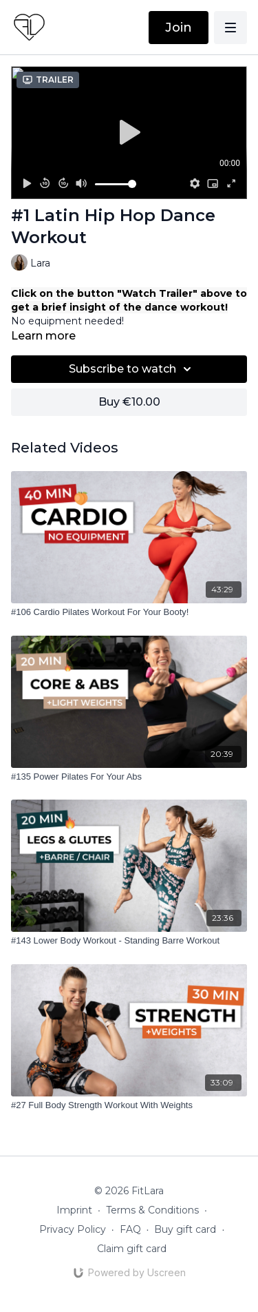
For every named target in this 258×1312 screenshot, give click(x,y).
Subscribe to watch (132, 369)
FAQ (130, 1229)
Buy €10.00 (129, 401)
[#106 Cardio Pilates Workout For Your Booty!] (129, 612)
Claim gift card (131, 1248)
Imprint (74, 1210)
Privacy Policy (72, 1229)
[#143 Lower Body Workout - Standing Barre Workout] (129, 941)
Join (178, 27)
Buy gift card (185, 1229)
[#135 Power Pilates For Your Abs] (129, 777)
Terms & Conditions (152, 1210)
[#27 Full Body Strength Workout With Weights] (129, 1105)
